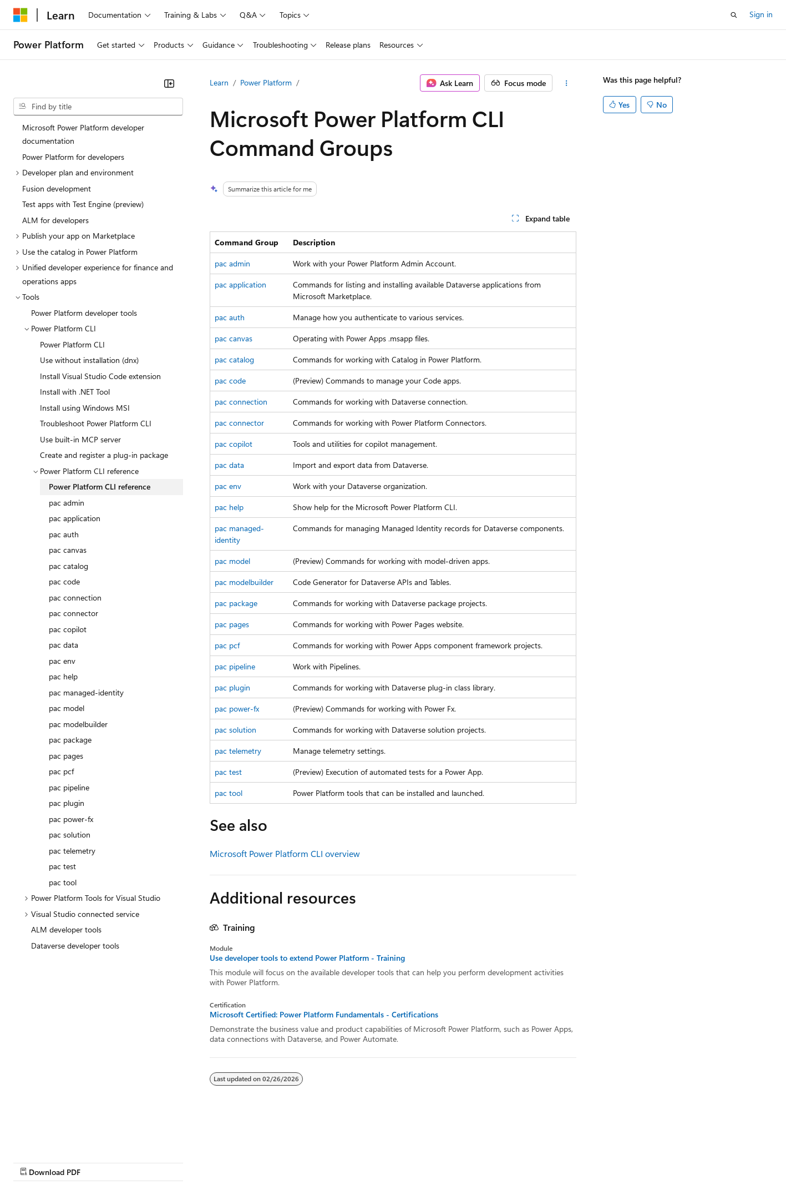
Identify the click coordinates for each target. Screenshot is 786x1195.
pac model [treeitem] (66, 708)
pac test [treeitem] (62, 866)
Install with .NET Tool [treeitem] (75, 391)
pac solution (235, 729)
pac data (229, 465)
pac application (240, 284)
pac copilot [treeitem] (68, 629)
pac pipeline (235, 666)
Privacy (242, 1161)
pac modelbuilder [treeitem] (78, 724)
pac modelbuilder (244, 582)
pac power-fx (237, 708)
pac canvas (233, 338)
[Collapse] (169, 83)
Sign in (761, 14)
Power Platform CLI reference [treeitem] (99, 486)
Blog (151, 1161)
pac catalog (234, 359)
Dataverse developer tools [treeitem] (75, 945)
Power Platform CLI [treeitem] (72, 344)
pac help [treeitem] (63, 676)
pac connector (239, 422)
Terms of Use (405, 1161)
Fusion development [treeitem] (56, 188)
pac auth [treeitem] (64, 534)
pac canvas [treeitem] (68, 549)
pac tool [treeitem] (63, 882)
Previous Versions (100, 1161)
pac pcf (227, 645)
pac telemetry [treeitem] (72, 850)
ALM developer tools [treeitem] (66, 929)
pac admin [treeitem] (66, 502)
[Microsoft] (20, 15)
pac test (228, 772)
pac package (236, 603)
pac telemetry (238, 750)
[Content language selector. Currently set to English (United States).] (64, 1135)
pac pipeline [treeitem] (69, 787)
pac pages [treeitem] (66, 755)
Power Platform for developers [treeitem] (73, 157)
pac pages (232, 624)
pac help (229, 507)
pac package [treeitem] (70, 739)
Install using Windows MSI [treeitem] (85, 407)
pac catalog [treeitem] (68, 566)
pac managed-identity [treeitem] (86, 692)
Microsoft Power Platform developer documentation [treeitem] (83, 134)
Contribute (198, 1161)
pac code (230, 380)
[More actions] (566, 83)
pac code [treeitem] (64, 581)
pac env (228, 486)
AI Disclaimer (35, 1161)
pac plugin (232, 687)
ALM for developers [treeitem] (55, 220)
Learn (219, 82)
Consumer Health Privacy (319, 1161)
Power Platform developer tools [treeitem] (84, 312)
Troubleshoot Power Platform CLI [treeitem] (95, 423)
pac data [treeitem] (63, 644)
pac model (232, 561)
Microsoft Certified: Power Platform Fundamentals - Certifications (324, 1015)
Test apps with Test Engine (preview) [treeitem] (83, 204)
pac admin (232, 263)
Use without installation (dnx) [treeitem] (89, 360)
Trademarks (459, 1161)
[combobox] (98, 106)
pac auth (230, 317)
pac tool (228, 793)
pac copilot (233, 443)
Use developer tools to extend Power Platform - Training (307, 958)
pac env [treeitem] (62, 661)
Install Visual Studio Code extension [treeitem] (100, 376)
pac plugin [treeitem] (66, 803)
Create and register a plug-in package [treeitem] (104, 455)
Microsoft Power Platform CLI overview (285, 853)
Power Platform (266, 82)
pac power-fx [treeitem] (71, 819)
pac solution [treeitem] (69, 834)
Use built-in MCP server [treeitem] (80, 439)
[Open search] (734, 15)
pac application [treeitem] (74, 518)
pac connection (241, 401)
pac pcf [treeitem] (61, 771)
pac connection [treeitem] (75, 597)
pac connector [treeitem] (73, 613)
